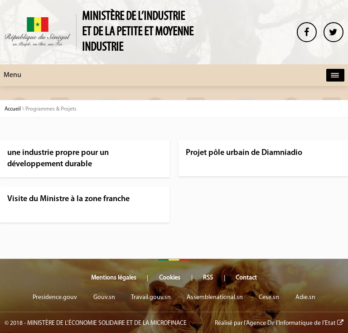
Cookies (169, 278)
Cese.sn (269, 297)
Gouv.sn (104, 297)
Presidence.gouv (55, 297)
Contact (246, 278)
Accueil (13, 109)
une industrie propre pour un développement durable (58, 158)
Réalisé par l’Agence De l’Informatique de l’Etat (279, 323)
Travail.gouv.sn (151, 297)
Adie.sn (305, 297)
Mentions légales (113, 278)
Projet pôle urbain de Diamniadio (244, 153)
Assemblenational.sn (215, 297)
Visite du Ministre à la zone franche (68, 199)
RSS (208, 278)
